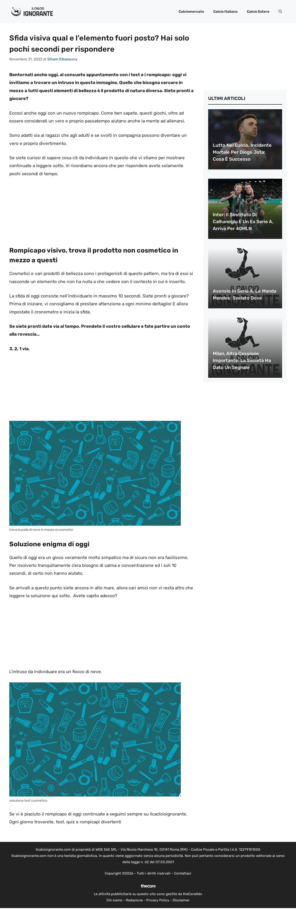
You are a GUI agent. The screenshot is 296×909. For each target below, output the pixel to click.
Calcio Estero (258, 11)
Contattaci (182, 873)
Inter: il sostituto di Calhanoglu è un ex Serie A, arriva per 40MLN (243, 221)
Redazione (134, 900)
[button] (280, 12)
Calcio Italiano (225, 11)
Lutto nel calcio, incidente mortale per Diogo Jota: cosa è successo (242, 152)
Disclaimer (181, 900)
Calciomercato (191, 11)
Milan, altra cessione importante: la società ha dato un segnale (242, 360)
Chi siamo (114, 900)
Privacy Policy (157, 900)
